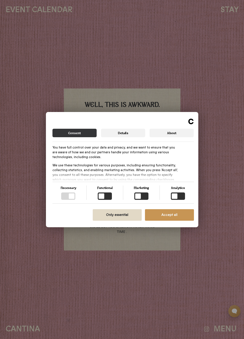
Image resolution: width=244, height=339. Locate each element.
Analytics (178, 188)
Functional (105, 188)
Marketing (141, 188)
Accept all (169, 214)
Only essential (117, 214)
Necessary (68, 188)
